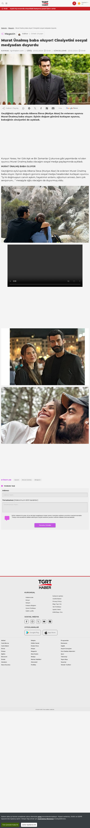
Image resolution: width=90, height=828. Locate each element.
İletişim (28, 603)
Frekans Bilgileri (31, 605)
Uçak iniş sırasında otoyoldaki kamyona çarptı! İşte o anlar (33, 9)
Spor (62, 654)
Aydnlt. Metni (57, 609)
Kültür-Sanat (35, 643)
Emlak (3, 659)
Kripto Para (35, 646)
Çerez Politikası (31, 608)
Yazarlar (63, 662)
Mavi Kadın (34, 654)
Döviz (3, 648)
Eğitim (3, 654)
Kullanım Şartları (58, 596)
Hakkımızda (29, 597)
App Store (50, 632)
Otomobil (34, 662)
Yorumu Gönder (45, 525)
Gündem (4, 662)
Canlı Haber (5, 646)
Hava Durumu (5, 665)
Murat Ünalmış (18, 161)
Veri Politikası (57, 607)
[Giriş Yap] (74, 3)
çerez (40, 816)
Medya (33, 656)
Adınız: (5, 490)
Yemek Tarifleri (66, 665)
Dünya (3, 651)
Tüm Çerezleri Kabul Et (10, 825)
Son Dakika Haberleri (68, 651)
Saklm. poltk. (30, 611)
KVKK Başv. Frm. (58, 612)
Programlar (65, 640)
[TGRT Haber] (45, 3)
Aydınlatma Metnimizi (46, 819)
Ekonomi (4, 656)
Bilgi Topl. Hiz (57, 604)
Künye (28, 600)
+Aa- (60, 108)
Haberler (4, 28)
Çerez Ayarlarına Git (29, 825)
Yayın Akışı (64, 659)
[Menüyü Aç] (6, 3)
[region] (45, 820)
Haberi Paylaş (10, 108)
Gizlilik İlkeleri (57, 599)
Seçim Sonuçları (66, 648)
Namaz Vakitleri (36, 659)
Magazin (11, 28)
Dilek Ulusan (37, 34)
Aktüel (3, 640)
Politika (33, 665)
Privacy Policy (57, 601)
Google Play (32, 632)
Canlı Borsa (5, 643)
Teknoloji (64, 656)
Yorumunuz (20, 500)
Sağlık (63, 646)
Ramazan (64, 643)
